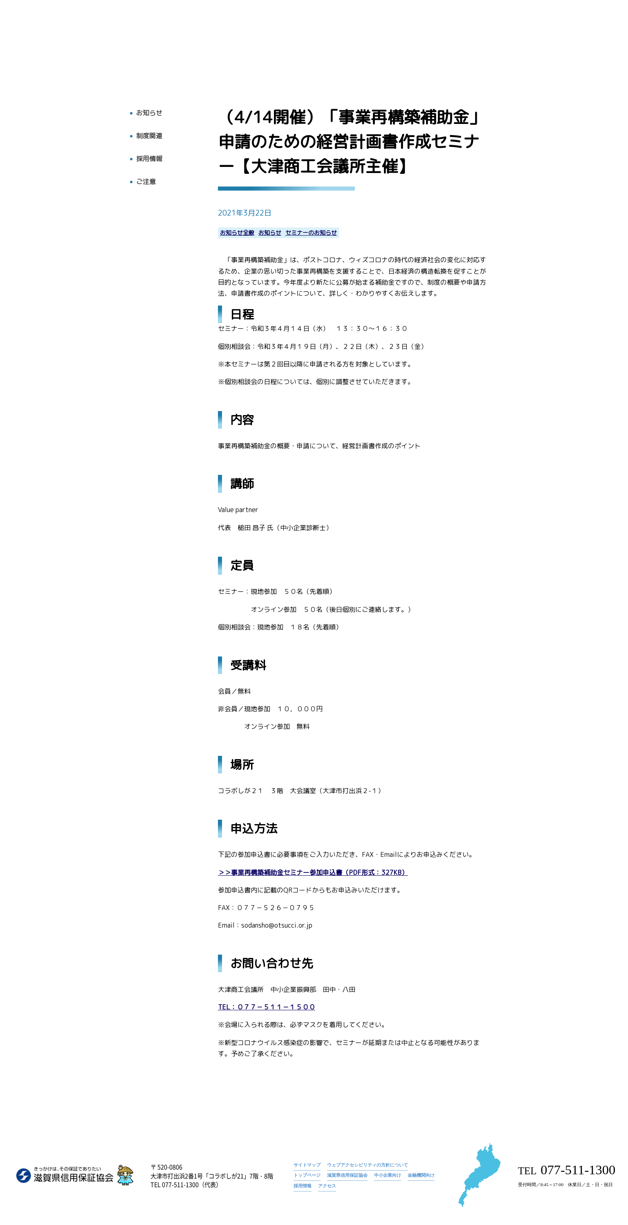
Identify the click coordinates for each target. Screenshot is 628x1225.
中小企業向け (387, 1175)
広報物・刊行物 (452, 43)
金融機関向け (421, 1175)
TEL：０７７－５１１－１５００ (266, 1007)
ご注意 (146, 182)
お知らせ (363, 31)
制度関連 (149, 136)
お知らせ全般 (237, 232)
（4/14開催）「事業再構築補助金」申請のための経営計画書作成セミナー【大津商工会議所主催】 (494, 31)
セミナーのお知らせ (311, 232)
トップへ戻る (39, 60)
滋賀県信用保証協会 (347, 1175)
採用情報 (540, 43)
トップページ (326, 31)
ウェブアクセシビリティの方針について (367, 1164)
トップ (327, 43)
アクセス (579, 43)
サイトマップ (307, 1164)
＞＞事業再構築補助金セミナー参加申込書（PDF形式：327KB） (313, 873)
